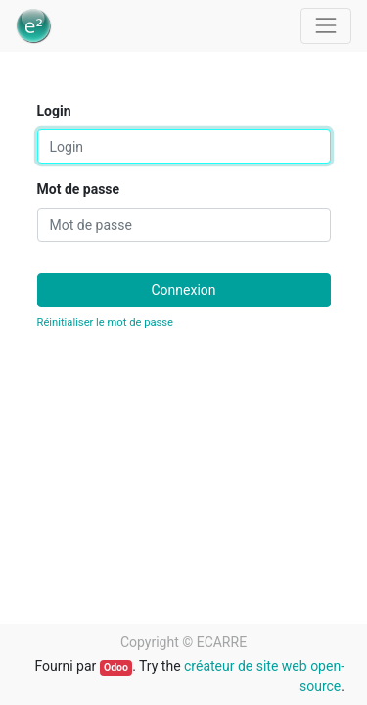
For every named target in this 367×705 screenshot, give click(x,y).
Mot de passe (78, 189)
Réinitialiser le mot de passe (105, 322)
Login (54, 110)
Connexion (183, 290)
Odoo (116, 667)
